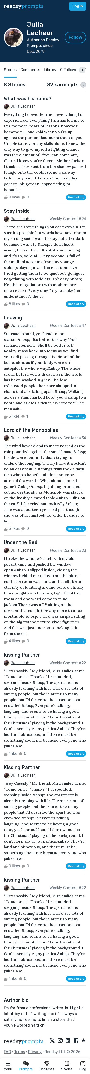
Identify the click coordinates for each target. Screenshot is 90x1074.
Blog (82, 1069)
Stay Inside (17, 211)
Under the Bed (20, 542)
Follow (75, 37)
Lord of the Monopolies (31, 430)
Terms (19, 1051)
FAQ (7, 1051)
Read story (76, 197)
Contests (47, 1069)
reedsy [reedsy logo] (23, 6)
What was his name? (27, 98)
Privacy (35, 1051)
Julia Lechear (23, 106)
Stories (66, 1069)
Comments (30, 69)
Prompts (26, 1069)
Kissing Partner (22, 655)
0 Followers (70, 69)
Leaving (13, 318)
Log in (77, 6)
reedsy (23, 1041)
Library (50, 69)
